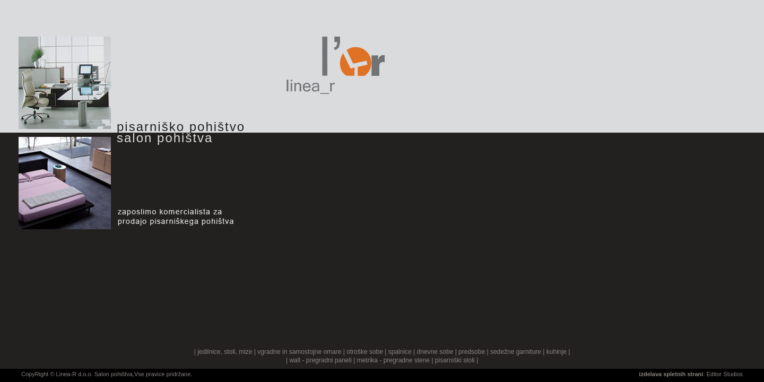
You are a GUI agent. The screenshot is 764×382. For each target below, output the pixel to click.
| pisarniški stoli (452, 360)
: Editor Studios (691, 374)
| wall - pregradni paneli (319, 360)
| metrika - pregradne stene (391, 360)
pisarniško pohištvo (181, 126)
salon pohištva (165, 138)
